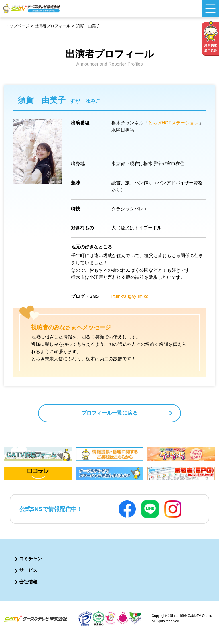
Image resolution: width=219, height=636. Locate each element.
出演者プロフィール (52, 26)
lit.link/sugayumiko (130, 296)
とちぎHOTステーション (173, 122)
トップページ (17, 26)
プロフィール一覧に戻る (109, 413)
